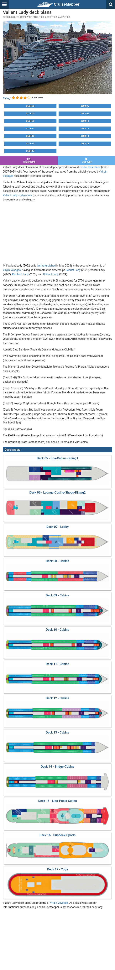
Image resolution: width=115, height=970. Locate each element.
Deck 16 (85, 143)
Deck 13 (30, 136)
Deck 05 (30, 106)
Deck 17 (30, 151)
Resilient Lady (20, 274)
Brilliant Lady (51, 274)
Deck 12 (85, 128)
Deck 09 (30, 121)
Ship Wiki (86, 160)
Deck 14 (85, 136)
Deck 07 (30, 113)
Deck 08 (85, 113)
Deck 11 (30, 128)
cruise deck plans (90, 167)
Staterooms (29, 160)
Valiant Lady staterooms (17, 195)
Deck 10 (85, 121)
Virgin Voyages (12, 270)
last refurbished (46, 265)
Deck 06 (85, 106)
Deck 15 (30, 143)
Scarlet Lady (73, 270)
